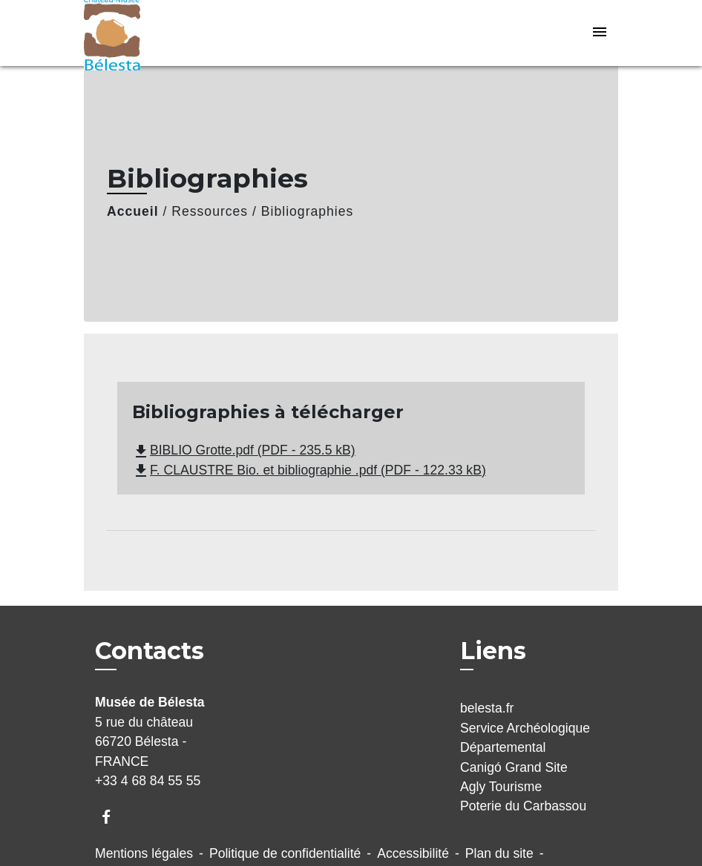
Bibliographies (307, 211)
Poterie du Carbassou (523, 806)
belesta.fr (487, 708)
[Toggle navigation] (599, 33)
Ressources (209, 211)
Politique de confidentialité (285, 853)
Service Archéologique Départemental (525, 738)
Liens (493, 650)
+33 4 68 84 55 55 (147, 780)
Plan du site (499, 853)
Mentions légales (144, 853)
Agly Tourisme (501, 786)
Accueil (133, 211)
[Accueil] (176, 33)
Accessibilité (413, 853)
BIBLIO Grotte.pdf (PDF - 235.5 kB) (243, 450)
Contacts (149, 651)
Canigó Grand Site (514, 767)
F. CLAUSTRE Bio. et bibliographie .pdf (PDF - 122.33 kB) (309, 470)
